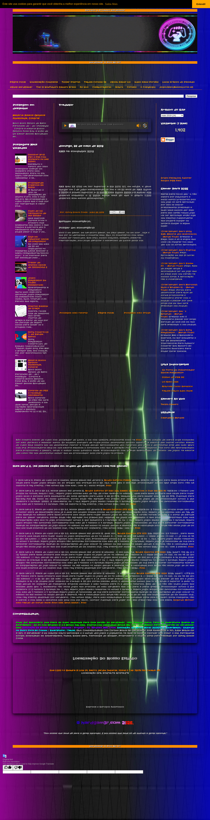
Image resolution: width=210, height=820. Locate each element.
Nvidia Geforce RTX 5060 (151, 552)
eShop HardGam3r (21, 87)
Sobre (119, 87)
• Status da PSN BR (172, 377)
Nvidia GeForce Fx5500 (117, 480)
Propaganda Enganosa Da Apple (35, 185)
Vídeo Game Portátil (146, 82)
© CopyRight (147, 87)
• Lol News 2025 (169, 382)
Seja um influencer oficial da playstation (38, 239)
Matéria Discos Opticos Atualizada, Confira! (29, 117)
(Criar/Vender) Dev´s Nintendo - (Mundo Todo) (173, 314)
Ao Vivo (84, 87)
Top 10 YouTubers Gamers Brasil (56, 87)
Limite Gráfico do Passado (178, 82)
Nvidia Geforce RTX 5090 (152, 573)
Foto (139, 440)
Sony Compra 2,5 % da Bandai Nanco (38, 334)
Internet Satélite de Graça (38, 307)
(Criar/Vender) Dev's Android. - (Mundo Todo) (178, 251)
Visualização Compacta (44, 82)
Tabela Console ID (95, 82)
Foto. (142, 568)
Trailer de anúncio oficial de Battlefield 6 (37, 265)
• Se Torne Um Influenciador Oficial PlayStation (178, 371)
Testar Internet (71, 82)
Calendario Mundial (172, 418)
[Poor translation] (18, 767)
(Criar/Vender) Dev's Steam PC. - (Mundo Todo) (177, 264)
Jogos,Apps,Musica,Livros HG (176, 87)
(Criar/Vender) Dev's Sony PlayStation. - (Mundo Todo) (177, 331)
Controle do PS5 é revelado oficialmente (38, 393)
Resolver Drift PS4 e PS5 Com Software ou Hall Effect (38, 158)
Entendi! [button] (201, 4)
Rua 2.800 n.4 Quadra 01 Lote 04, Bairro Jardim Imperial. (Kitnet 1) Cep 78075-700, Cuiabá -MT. (105, 670)
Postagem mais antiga (137, 313)
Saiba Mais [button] (111, 4)
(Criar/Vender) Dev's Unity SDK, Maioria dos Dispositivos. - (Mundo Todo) (179, 234)
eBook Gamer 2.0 (120, 82)
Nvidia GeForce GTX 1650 (117, 509)
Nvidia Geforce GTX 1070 (132, 533)
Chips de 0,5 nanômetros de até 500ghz (37, 213)
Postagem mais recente (74, 313)
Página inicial (18, 82)
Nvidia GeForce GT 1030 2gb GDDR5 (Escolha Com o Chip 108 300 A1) (125, 490)
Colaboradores (101, 87)
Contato (132, 87)
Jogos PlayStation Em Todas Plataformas (37, 281)
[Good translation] (8, 767)
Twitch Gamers (169, 404)
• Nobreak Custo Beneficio (177, 386)
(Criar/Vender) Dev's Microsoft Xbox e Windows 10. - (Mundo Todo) (179, 287)
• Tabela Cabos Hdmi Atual (177, 391)
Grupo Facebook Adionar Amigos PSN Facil (176, 179)
